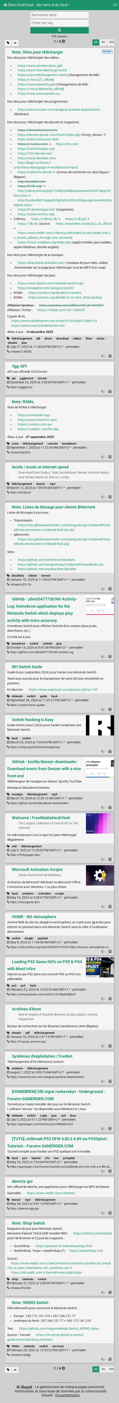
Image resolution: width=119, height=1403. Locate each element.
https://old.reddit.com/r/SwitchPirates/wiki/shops (46, 1273)
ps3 (24, 1158)
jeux (24, 342)
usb (63, 1115)
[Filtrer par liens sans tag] (8, 43)
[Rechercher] (59, 30)
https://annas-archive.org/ (36, 214)
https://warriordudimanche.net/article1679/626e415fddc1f (52, 321)
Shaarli (26, 1387)
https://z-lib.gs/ (76, 219)
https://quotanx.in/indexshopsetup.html (64, 1246)
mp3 (52, 484)
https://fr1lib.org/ (30, 186)
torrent (42, 378)
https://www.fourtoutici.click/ (38, 139)
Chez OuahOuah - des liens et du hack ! (37, 5)
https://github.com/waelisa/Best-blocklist (47, 569)
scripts (59, 893)
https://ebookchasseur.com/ (38, 130)
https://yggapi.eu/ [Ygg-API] (20, 387)
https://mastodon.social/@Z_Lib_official (84, 224)
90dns (16, 1346)
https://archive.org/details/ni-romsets (54, 293)
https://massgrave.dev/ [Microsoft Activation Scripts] (23, 902)
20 (96, 42)
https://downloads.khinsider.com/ (41, 263)
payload (43, 938)
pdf (27, 1032)
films (89, 338)
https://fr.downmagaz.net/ (36, 209)
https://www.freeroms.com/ (37, 420)
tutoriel (35, 1158)
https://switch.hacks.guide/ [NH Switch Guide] (26, 705)
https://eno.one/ (67, 144)
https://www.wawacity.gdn (37, 84)
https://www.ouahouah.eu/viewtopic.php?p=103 (63, 690)
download (62, 338)
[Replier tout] (15, 43)
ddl (38, 338)
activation (44, 893)
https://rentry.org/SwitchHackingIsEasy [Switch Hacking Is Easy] (33, 747)
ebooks (12, 342)
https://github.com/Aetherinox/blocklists (46, 560)
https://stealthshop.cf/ (85, 1251)
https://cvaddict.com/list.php (38, 429)
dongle (29, 938)
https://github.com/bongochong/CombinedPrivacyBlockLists (60, 565)
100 (111, 42)
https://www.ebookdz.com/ (37, 158)
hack (54, 696)
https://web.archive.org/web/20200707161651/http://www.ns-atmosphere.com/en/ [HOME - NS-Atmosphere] (61, 947)
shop (15, 1279)
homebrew (18, 643)
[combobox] (59, 22)
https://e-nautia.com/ (33, 144)
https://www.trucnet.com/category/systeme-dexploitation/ (59, 110)
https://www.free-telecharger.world (42, 70)
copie (43, 1115)
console (52, 443)
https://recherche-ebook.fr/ (37, 172)
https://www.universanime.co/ (39, 94)
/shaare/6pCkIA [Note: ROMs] (18, 452)
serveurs (58, 1346)
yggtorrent (26, 378)
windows (28, 893)
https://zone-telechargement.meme (42, 75)
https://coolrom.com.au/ (35, 424)
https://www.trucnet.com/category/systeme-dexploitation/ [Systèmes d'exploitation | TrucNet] (45, 1077)
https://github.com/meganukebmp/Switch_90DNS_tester (59, 1329)
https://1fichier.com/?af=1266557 (61, 310)
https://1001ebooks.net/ (35, 153)
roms (15, 443)
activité (47, 643)
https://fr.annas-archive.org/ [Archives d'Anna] (26, 1041)
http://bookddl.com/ (32, 182)
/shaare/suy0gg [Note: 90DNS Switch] (18, 1354)
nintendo (17, 696)
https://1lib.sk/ (28, 224)
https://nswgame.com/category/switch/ (46, 288)
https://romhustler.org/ (34, 415)
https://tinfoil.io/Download (91, 1233)
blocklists (18, 575)
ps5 (23, 985)
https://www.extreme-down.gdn (40, 66)
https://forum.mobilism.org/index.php (44, 242)
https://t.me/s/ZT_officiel (35, 80)
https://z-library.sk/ (44, 219)
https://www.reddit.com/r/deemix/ (51, 1193)
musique (17, 794)
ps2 (14, 985)
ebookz (16, 1032)
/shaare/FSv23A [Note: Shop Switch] (19, 1288)
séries (101, 338)
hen (56, 1158)
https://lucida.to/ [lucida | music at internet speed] (19, 492)
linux (73, 1115)
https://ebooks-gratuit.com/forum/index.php (49, 135)
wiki (14, 846)
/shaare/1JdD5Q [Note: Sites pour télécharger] (19, 351)
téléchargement (22, 338)
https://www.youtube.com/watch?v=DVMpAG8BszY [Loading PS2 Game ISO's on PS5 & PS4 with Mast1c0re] (41, 994)
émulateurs (69, 443)
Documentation (67, 1395)
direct (48, 338)
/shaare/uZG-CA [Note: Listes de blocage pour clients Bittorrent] (19, 584)
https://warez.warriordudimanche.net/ (38, 326)
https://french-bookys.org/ (36, 149)
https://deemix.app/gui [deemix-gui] (23, 1208)
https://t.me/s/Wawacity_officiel (40, 89)
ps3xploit (69, 1158)
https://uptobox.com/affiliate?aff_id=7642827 (71, 305)
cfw (47, 1158)
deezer (40, 484)
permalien (43, 347)
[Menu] (115, 6)
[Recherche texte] (59, 14)
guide (43, 696)
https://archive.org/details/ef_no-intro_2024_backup (65, 297)
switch (34, 643)
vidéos (77, 338)
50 (103, 42)
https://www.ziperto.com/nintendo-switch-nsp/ (51, 283)
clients (32, 575)
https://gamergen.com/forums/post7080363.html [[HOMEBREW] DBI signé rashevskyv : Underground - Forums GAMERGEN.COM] (40, 1124)
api (14, 378)
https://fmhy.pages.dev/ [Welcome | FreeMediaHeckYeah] (23, 855)
